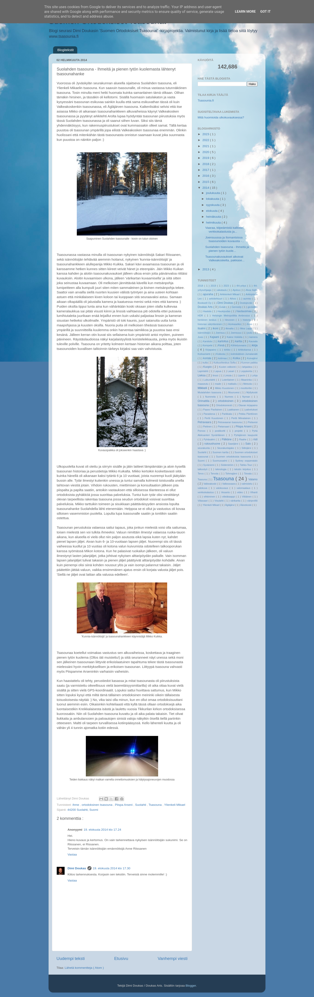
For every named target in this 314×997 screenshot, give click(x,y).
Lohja (255, 375)
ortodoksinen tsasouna (97, 804)
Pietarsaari (224, 426)
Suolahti (141, 804)
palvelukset (251, 409)
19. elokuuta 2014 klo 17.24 (102, 829)
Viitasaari (203, 500)
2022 (206, 140)
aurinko (247, 298)
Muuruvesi (234, 392)
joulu (250, 332)
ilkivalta (229, 328)
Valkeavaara (229, 483)
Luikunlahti (210, 379)
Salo (248, 443)
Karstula (208, 341)
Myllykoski (252, 392)
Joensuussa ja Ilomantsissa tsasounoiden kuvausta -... (224, 239)
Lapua (218, 371)
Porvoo (202, 430)
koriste (207, 358)
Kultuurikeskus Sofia (224, 362)
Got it (265, 11)
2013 (206, 269)
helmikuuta (214, 222)
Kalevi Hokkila (235, 337)
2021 (206, 146)
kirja (255, 345)
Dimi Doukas (77, 868)
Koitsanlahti (204, 354)
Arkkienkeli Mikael (230, 294)
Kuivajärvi (252, 358)
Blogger (190, 985)
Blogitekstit (65, 50)
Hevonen (230, 319)
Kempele (208, 345)
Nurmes (230, 396)
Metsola (248, 383)
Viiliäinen (247, 496)
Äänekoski (246, 505)
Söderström (227, 465)
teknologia (221, 469)
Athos (233, 298)
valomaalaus (244, 488)
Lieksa (202, 375)
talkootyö (203, 469)
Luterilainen (228, 379)
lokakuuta (213, 198)
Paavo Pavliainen (213, 409)
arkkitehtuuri (216, 298)
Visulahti (219, 500)
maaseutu (203, 383)
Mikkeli (203, 388)
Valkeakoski (210, 483)
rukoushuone (212, 443)
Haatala (207, 311)
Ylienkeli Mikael (174, 804)
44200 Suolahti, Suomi (82, 809)
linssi (216, 375)
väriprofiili (252, 500)
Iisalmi (202, 328)
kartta (239, 341)
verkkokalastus (206, 492)
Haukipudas (224, 311)
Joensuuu (236, 332)
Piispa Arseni (124, 804)
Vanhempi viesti (172, 958)
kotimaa (222, 358)
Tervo (201, 473)
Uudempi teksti (70, 958)
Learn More (245, 11)
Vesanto (226, 492)
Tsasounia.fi (206, 100)
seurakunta (204, 448)
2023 (206, 134)
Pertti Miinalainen (241, 418)
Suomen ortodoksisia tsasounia (234, 456)
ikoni (216, 328)
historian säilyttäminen (210, 324)
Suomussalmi (220, 460)
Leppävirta (247, 371)
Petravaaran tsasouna (230, 422)
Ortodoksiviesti (224, 405)
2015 (206, 182)
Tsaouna (203, 479)
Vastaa (72, 854)
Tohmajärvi (231, 473)
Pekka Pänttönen (248, 413)
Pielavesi (253, 422)
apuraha (208, 294)
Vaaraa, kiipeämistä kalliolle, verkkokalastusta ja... (224, 229)
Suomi (202, 460)
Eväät (222, 307)
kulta (206, 362)
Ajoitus (237, 290)
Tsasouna (156, 804)
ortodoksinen (226, 401)
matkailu (233, 383)
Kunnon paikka (249, 362)
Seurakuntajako (226, 448)
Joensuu (221, 332)
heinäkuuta (214, 216)
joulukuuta (213, 193)
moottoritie (246, 388)
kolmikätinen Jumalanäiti (244, 354)
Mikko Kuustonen (225, 388)
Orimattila (204, 401)
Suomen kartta (221, 452)
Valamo (253, 479)
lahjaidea (247, 366)
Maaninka (247, 379)
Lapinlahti (203, 371)
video (240, 492)
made (218, 383)
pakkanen (234, 409)
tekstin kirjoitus (243, 469)
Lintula (228, 375)
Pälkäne (227, 439)
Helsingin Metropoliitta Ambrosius (231, 315)
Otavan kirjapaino (248, 405)
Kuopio (208, 366)
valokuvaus (223, 488)
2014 (206, 187)
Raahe (243, 439)
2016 (206, 175)
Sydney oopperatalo (246, 460)
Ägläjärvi (230, 505)
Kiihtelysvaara (239, 345)
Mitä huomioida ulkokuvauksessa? (221, 117)
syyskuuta (213, 205)
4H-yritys (242, 285)
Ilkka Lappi (246, 328)
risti (255, 439)
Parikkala (227, 413)
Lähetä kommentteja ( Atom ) (84, 967)
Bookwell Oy (205, 303)
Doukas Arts (205, 307)
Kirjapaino (211, 349)
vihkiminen (210, 496)
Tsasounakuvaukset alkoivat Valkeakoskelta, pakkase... (225, 258)
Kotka (237, 358)
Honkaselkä (234, 324)
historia (247, 319)
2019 (206, 158)
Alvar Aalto (252, 290)
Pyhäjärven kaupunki (246, 435)
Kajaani (215, 337)
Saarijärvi (233, 443)
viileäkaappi (229, 496)
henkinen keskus (208, 319)
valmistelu (247, 483)
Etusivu (121, 958)
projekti (239, 430)
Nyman (246, 396)
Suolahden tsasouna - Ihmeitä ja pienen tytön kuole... (227, 248)
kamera (253, 337)
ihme (76, 804)
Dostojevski (246, 303)
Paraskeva (210, 413)
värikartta (235, 500)
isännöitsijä (204, 332)
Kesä (221, 345)
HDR (201, 315)
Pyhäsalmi (210, 439)
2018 (206, 164)
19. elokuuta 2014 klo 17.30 (111, 868)
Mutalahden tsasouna (210, 392)
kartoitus (223, 341)
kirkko (228, 349)
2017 (206, 170)
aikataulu (222, 290)
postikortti (221, 430)
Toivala (248, 473)
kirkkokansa (245, 349)
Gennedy (237, 307)
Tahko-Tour (246, 465)
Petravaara (205, 422)
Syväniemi (209, 465)
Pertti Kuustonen (214, 418)
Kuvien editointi (228, 366)
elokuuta (212, 210)
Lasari (231, 371)
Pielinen (208, 426)
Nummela (211, 396)
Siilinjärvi (246, 448)
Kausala (253, 341)
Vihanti (254, 492)
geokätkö (253, 307)
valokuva (203, 488)
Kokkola (221, 354)
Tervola (215, 473)
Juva (201, 337)
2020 (206, 152)
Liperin (242, 375)
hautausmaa (245, 311)
